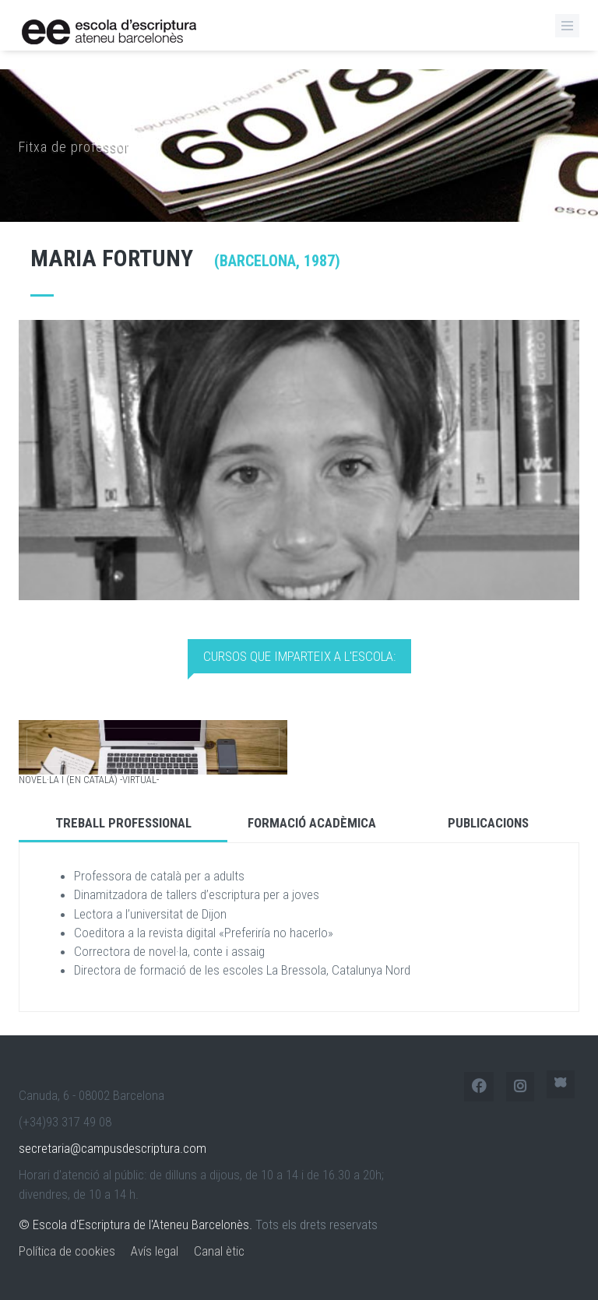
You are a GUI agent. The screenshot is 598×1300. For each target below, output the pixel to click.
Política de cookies (67, 1251)
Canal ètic (219, 1251)
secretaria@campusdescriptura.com (112, 1148)
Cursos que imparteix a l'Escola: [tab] (299, 656)
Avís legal (154, 1251)
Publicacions (488, 823)
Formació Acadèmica (312, 823)
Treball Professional (123, 823)
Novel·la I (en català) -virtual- (89, 779)
